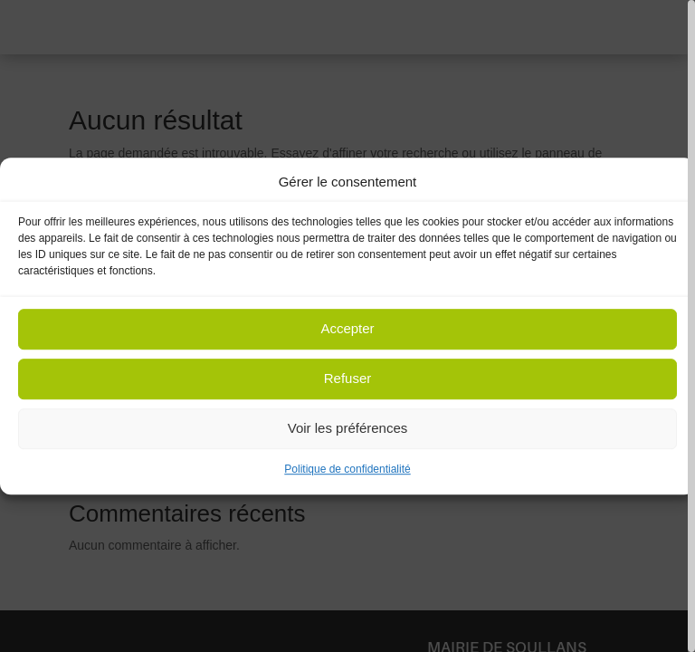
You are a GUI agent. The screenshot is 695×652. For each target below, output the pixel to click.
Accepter (347, 329)
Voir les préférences (348, 428)
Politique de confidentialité (347, 469)
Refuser (348, 379)
